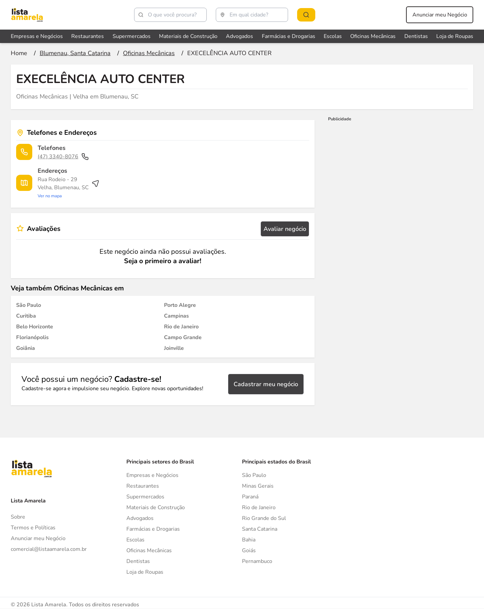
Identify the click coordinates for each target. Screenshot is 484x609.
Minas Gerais (258, 486)
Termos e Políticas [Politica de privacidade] (33, 527)
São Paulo (254, 475)
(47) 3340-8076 (63, 157)
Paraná (250, 496)
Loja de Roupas (144, 572)
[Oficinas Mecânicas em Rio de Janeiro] (181, 326)
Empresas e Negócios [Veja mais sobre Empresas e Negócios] (37, 36)
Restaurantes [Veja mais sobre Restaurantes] (87, 36)
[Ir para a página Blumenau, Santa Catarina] (75, 53)
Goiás (249, 550)
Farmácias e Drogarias (153, 529)
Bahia (248, 539)
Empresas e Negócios (152, 475)
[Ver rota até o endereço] (68, 187)
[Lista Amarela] (27, 15)
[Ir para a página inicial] (19, 53)
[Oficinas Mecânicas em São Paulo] (28, 305)
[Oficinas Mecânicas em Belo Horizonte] (34, 326)
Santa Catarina (259, 529)
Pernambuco (257, 561)
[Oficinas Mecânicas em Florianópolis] (32, 337)
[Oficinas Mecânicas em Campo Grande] (183, 337)
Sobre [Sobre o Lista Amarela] (18, 517)
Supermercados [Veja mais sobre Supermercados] (132, 36)
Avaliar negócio (285, 229)
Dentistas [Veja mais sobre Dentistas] (416, 36)
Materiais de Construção (155, 507)
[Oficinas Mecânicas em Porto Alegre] (180, 305)
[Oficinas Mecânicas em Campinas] (176, 316)
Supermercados (145, 496)
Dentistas (138, 561)
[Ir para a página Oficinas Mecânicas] (149, 53)
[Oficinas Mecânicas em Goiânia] (25, 348)
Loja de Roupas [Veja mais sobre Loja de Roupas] (454, 36)
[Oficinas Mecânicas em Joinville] (174, 348)
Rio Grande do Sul (264, 518)
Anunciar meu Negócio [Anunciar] (38, 538)
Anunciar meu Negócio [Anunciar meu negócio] (439, 14)
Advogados (140, 518)
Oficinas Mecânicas (149, 550)
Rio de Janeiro (259, 507)
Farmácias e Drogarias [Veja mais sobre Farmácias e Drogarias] (288, 36)
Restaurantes (142, 486)
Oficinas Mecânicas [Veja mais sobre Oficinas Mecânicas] (373, 36)
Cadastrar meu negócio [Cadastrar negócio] (266, 384)
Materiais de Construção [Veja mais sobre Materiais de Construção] (188, 36)
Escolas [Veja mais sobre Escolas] (333, 36)
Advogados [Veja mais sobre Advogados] (239, 36)
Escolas (135, 539)
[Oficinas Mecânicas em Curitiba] (26, 316)
